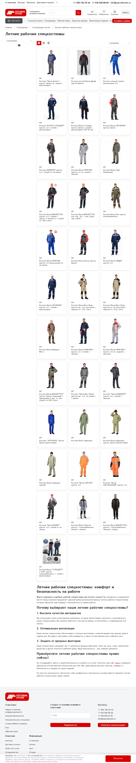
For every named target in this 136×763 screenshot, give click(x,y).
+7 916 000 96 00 (105, 712)
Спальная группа (35, 21)
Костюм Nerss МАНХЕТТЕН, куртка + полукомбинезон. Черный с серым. (115, 527)
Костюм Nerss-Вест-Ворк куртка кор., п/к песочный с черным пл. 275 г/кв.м (83, 307)
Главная (8, 27)
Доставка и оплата (45, 2)
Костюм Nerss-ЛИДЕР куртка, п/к (112, 262)
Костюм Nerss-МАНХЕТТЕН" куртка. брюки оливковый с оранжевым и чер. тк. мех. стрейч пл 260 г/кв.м (51, 397)
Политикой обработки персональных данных (30, 758)
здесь (117, 663)
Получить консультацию (113, 725)
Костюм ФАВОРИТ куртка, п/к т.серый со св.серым (50, 171)
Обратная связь (11, 731)
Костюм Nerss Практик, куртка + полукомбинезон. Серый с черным (82, 527)
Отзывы (32, 752)
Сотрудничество (11, 752)
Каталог (21, 2)
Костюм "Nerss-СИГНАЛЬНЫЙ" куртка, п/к (115, 484)
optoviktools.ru (22, 756)
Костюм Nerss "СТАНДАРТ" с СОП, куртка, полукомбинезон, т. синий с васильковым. (51, 572)
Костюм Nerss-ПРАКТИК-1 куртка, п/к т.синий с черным (82, 351)
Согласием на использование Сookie (68, 760)
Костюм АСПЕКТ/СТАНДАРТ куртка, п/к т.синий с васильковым (51, 127)
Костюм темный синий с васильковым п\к (114, 82)
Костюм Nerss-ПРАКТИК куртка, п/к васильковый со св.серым (51, 263)
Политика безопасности (14, 716)
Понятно (118, 758)
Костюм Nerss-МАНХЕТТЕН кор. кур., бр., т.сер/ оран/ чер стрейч (83, 216)
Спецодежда (49, 21)
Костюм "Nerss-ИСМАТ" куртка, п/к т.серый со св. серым (50, 527)
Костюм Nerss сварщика (81, 440)
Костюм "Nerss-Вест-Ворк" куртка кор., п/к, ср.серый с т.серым (83, 396)
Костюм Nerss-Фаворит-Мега (49, 350)
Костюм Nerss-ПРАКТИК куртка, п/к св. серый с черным (81, 172)
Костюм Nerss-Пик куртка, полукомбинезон (114, 215)
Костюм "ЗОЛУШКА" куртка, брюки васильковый (51, 441)
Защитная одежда (79, 21)
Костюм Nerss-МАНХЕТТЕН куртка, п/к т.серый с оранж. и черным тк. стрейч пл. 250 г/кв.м (51, 217)
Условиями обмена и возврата (42, 760)
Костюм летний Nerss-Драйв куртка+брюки (83, 82)
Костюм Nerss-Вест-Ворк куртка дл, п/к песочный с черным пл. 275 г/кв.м (114, 307)
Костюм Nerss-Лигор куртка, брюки (83, 262)
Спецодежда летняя (41, 27)
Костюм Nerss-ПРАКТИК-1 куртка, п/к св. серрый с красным (114, 351)
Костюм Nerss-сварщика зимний (49, 484)
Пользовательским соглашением (60, 758)
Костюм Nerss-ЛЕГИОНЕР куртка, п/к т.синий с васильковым (50, 307)
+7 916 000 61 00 (105, 716)
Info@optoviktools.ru (120, 2)
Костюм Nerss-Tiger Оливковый (111, 171)
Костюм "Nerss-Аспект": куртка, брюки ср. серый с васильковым (50, 83)
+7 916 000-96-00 (100, 2)
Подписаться (70, 725)
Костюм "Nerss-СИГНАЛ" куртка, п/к (82, 484)
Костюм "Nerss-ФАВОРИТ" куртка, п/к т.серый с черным (114, 396)
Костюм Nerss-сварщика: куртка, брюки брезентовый (115, 441)
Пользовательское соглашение (17, 720)
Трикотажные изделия (98, 21)
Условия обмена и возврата (16, 724)
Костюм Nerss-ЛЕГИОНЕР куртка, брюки (114, 126)
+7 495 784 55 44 (81, 2)
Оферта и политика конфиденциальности (13, 710)
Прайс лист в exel (12, 748)
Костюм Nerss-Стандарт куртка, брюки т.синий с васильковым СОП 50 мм (82, 127)
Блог (7, 727)
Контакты (31, 2)
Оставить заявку (122, 21)
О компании (10, 2)
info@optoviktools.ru (107, 719)
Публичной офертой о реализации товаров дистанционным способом (31, 761)
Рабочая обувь (63, 21)
